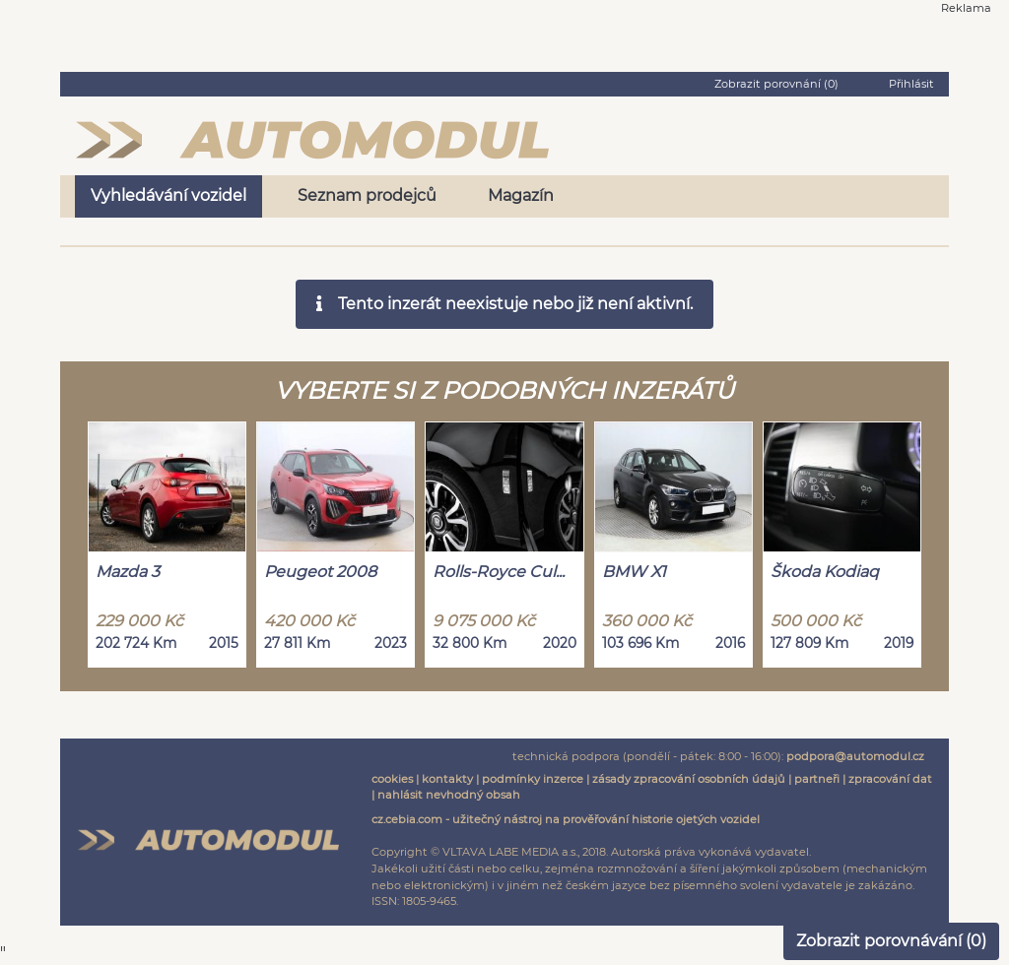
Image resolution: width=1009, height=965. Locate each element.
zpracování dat (890, 779)
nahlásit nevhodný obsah (448, 795)
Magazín (521, 195)
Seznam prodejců (367, 195)
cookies (392, 779)
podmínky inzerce (532, 779)
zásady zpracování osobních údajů (688, 779)
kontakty (447, 779)
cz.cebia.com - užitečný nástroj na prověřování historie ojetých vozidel (565, 819)
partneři (817, 779)
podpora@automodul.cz (855, 756)
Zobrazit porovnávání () (891, 941)
